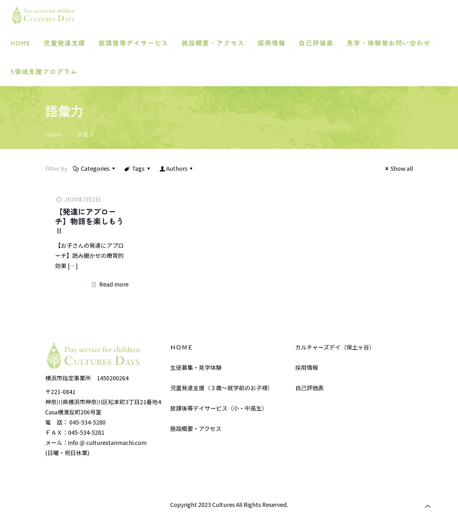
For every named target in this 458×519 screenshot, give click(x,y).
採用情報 (306, 367)
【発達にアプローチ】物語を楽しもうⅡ (89, 221)
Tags (137, 168)
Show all (398, 168)
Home (53, 134)
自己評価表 (309, 388)
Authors (176, 168)
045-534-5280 (87, 422)
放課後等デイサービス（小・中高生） (218, 408)
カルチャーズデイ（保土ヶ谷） (335, 347)
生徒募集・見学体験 (196, 367)
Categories (94, 168)
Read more (113, 284)
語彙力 (85, 134)
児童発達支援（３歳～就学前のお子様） (221, 388)
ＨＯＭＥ (181, 347)
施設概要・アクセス (195, 428)
